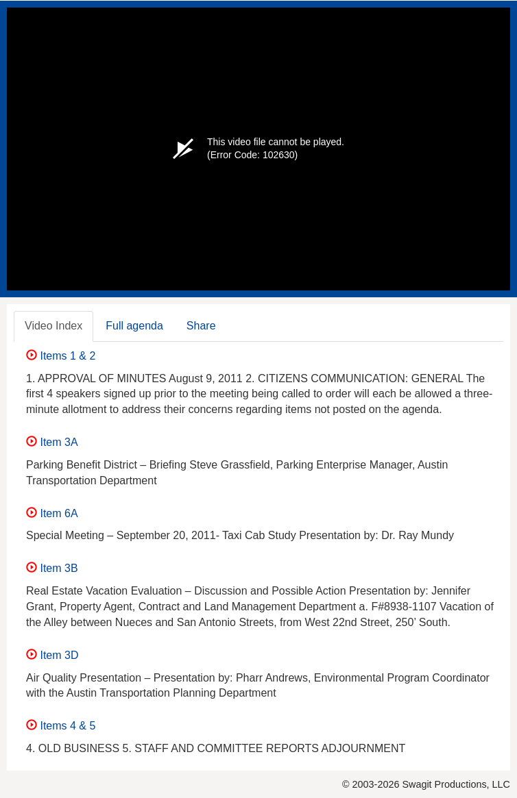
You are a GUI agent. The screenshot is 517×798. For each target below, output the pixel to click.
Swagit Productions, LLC (456, 784)
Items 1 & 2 (60, 356)
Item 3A (52, 442)
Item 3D (52, 655)
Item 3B (52, 568)
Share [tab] (201, 326)
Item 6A (52, 513)
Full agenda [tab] (134, 326)
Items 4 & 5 (60, 726)
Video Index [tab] (53, 326)
